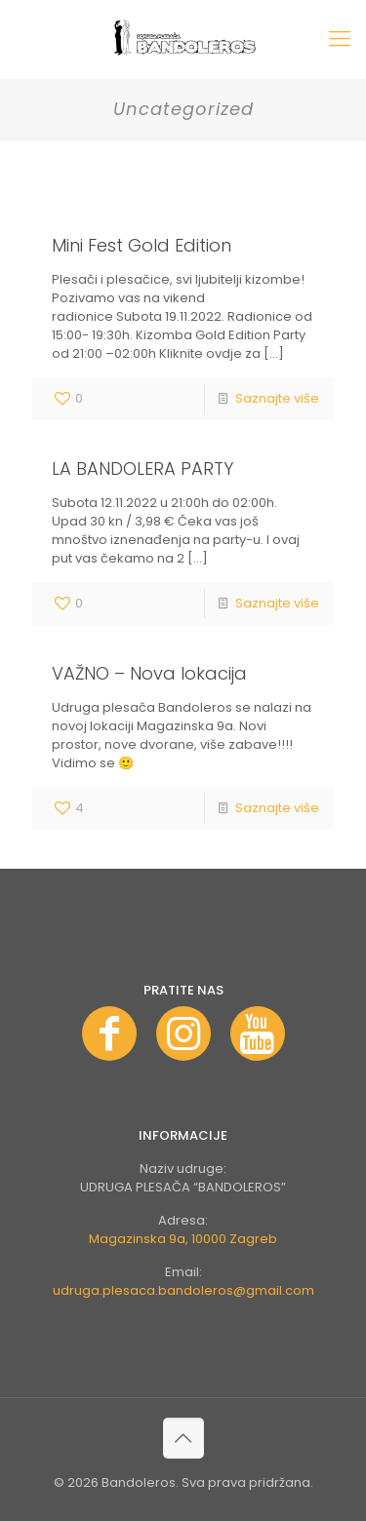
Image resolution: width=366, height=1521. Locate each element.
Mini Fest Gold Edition (141, 245)
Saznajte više (277, 398)
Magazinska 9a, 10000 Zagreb (183, 1238)
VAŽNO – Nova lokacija (149, 673)
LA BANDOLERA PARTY (142, 468)
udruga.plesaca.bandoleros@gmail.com (183, 1290)
